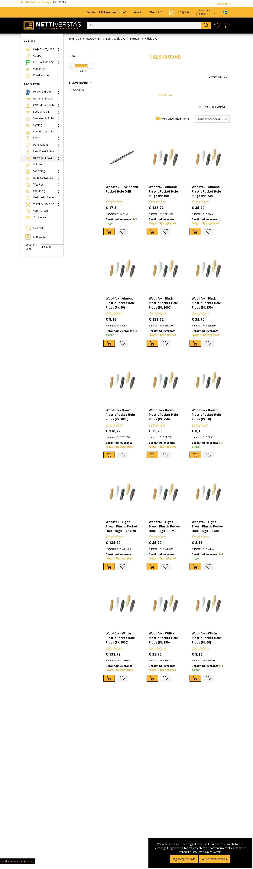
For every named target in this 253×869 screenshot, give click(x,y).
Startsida (75, 38)
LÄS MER (224, 3)
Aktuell (137, 12)
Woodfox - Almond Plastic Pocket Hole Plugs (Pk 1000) (163, 191)
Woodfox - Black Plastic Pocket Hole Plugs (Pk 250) (206, 303)
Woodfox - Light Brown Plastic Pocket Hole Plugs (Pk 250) (165, 526)
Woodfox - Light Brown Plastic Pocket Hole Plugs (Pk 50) (208, 526)
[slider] (72, 65)
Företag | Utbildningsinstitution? (106, 12)
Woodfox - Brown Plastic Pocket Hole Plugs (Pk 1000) (120, 414)
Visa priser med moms (176, 118)
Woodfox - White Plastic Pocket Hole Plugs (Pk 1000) (120, 637)
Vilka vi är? (155, 12)
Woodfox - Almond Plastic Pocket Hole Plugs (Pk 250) (206, 191)
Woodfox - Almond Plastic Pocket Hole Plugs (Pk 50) (120, 303)
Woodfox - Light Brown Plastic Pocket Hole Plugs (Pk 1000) (122, 526)
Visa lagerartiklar (215, 106)
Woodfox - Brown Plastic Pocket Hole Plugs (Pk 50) (206, 414)
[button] (165, 77)
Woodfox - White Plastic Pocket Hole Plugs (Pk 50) (206, 637)
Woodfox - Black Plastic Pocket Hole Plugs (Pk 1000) (163, 303)
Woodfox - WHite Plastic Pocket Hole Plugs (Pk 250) (163, 637)
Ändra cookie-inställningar (18, 861)
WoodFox (78, 90)
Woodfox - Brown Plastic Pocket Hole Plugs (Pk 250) (163, 414)
